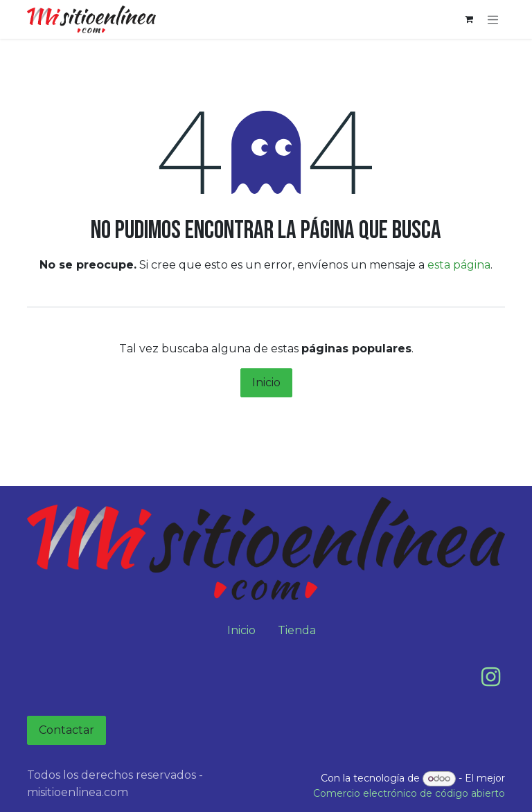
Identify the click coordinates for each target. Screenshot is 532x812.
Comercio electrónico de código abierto (409, 793)
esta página (458, 264)
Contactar (66, 730)
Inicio (266, 382)
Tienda (297, 630)
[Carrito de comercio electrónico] (469, 19)
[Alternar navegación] (493, 19)
